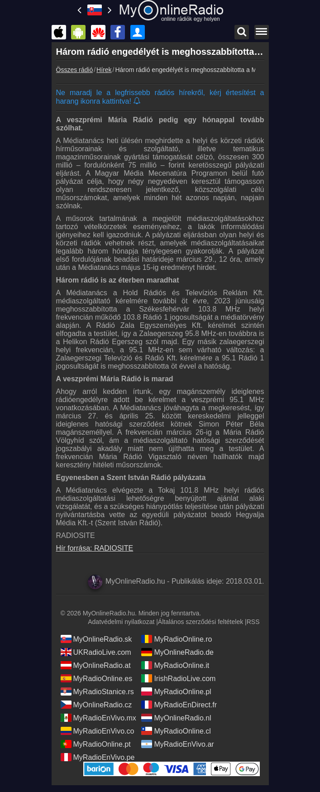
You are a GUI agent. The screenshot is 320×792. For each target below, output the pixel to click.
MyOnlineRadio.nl (176, 718)
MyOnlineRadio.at (96, 665)
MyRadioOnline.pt (96, 744)
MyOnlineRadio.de (177, 652)
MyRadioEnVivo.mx (98, 718)
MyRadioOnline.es (97, 678)
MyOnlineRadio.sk (96, 639)
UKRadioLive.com (96, 652)
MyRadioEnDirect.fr (179, 705)
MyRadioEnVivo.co (97, 731)
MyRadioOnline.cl (175, 731)
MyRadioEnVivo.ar (177, 744)
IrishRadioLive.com (178, 678)
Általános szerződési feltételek (200, 621)
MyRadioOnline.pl (176, 691)
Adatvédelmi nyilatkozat (121, 621)
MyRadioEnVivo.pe (98, 757)
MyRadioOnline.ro (176, 639)
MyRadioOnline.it (175, 665)
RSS (253, 621)
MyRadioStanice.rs (97, 691)
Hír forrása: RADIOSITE (95, 548)
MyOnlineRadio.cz (96, 705)
